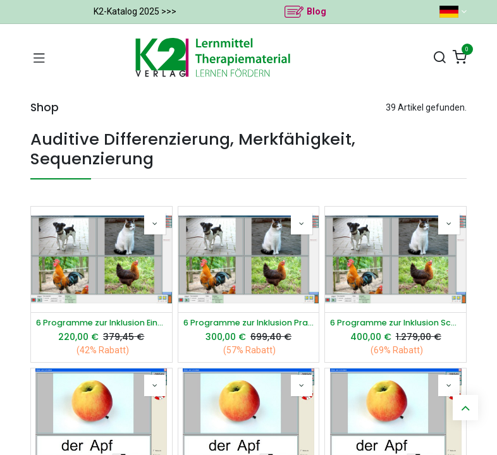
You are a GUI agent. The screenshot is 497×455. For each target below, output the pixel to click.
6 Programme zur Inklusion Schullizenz (395, 322)
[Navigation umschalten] (39, 58)
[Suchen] (439, 58)
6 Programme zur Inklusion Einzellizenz (101, 322)
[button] (155, 223)
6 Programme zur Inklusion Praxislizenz (248, 322)
